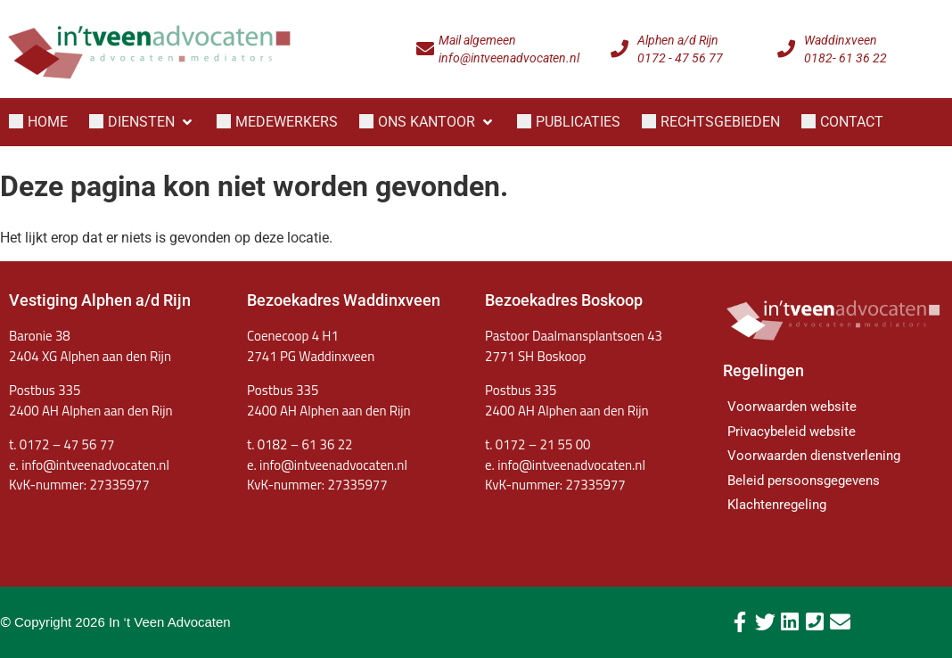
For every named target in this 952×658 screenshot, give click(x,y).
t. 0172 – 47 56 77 (61, 444)
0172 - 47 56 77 (680, 58)
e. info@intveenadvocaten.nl (327, 465)
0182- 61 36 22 (845, 58)
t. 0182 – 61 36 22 (299, 444)
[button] (142, 122)
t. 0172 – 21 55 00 (537, 444)
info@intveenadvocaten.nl (509, 58)
